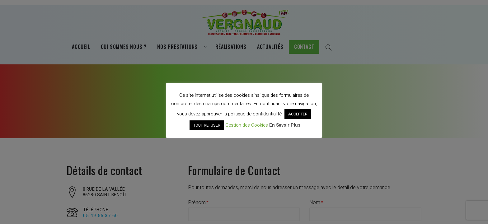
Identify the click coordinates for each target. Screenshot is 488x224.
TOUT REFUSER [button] (206, 125)
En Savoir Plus (284, 125)
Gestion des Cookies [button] (246, 125)
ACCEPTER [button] (297, 114)
